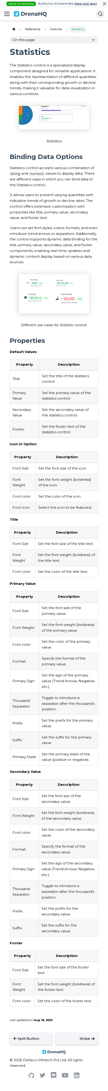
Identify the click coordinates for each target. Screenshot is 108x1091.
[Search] (100, 14)
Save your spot (85, 3)
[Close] (104, 3)
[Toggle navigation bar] (6, 13)
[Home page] (14, 29)
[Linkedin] (76, 1077)
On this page (23, 40)
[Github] (31, 1077)
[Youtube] (65, 1076)
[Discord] (53, 1077)
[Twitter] (42, 1076)
